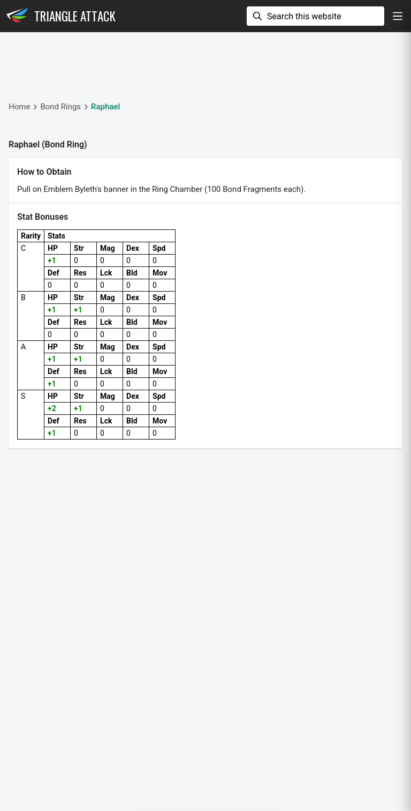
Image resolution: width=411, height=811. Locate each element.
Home (19, 106)
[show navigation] (397, 16)
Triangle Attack (75, 16)
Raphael (105, 106)
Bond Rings (60, 106)
